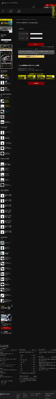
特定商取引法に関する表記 (49, 393)
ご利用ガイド (18, 395)
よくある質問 (25, 395)
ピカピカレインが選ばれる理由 (35, 393)
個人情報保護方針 (48, 395)
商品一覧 (24, 393)
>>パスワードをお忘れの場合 (47, 46)
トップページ (18, 393)
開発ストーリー (25, 397)
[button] (31, 56)
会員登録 (17, 397)
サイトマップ (47, 397)
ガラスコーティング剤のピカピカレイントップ (24, 19)
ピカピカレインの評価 (34, 395)
